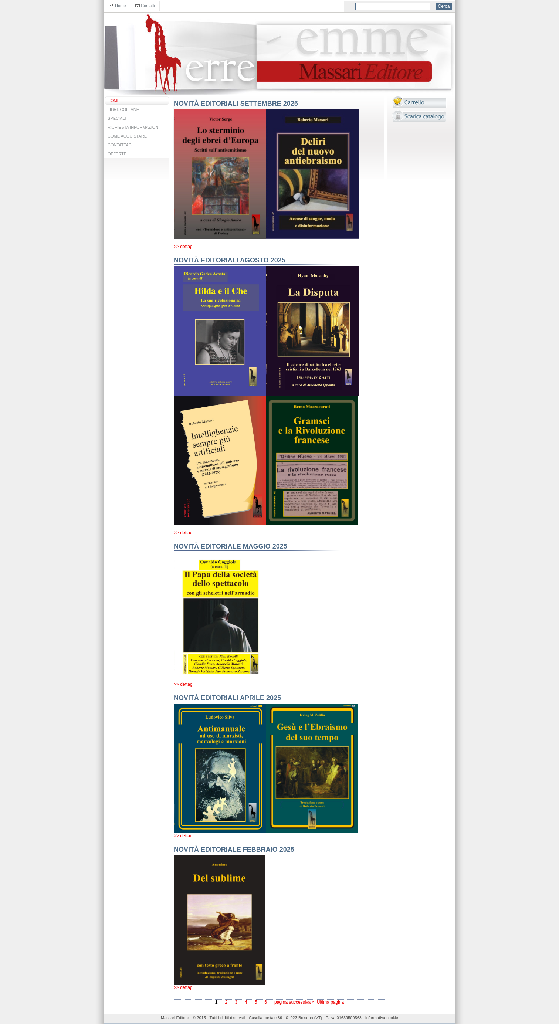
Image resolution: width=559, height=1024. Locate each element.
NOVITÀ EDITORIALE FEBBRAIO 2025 (234, 849)
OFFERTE (117, 154)
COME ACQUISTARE (127, 136)
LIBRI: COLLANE (123, 109)
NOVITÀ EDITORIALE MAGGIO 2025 (230, 546)
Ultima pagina (330, 1002)
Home (120, 5)
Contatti (148, 5)
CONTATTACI (120, 145)
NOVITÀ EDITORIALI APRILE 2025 (227, 698)
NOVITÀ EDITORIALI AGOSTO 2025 (229, 260)
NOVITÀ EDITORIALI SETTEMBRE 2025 (236, 103)
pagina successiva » (294, 1002)
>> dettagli (184, 246)
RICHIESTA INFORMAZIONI (133, 127)
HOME (114, 100)
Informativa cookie (381, 1017)
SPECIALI (117, 118)
